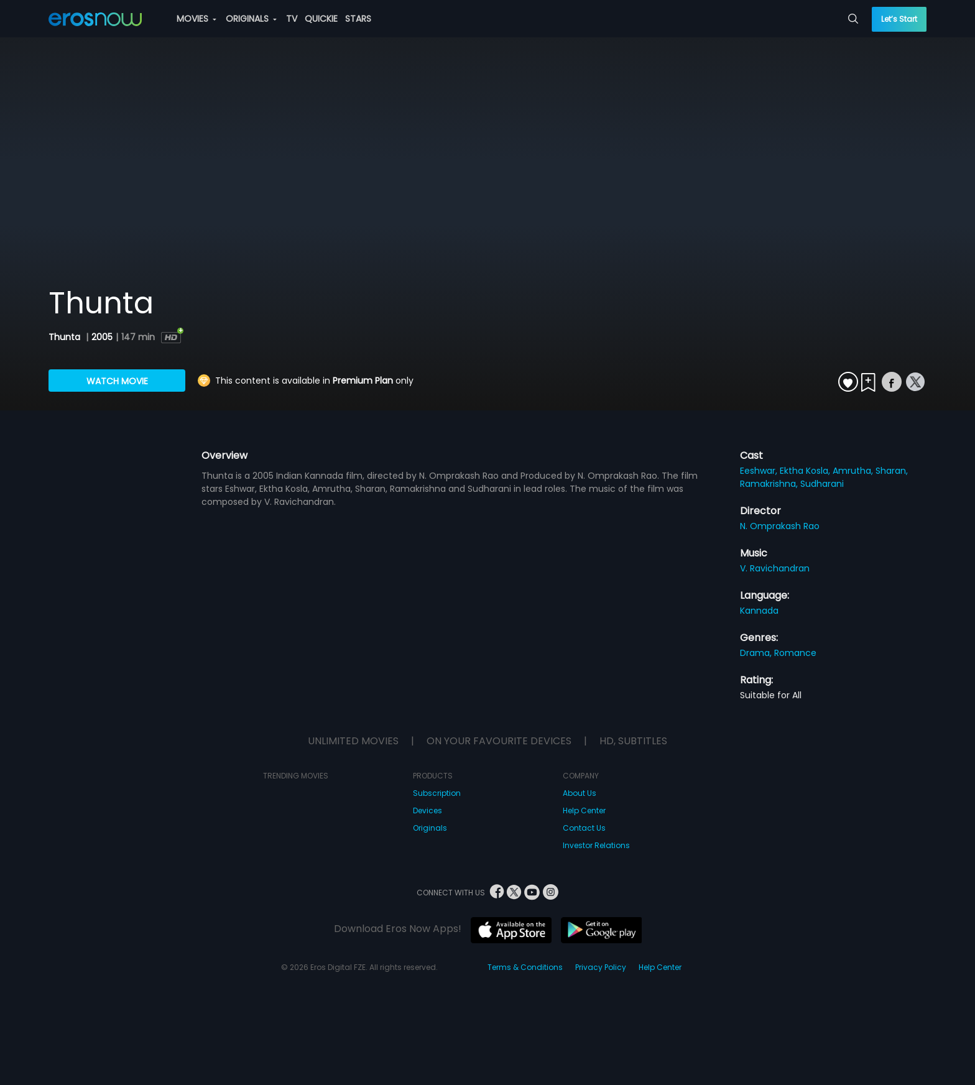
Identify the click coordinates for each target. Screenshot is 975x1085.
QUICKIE (321, 18)
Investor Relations (596, 845)
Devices (427, 810)
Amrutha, (854, 470)
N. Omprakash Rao (780, 526)
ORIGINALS (251, 18)
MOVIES (196, 18)
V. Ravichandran (775, 568)
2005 (102, 337)
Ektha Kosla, (806, 470)
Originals (430, 828)
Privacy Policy (600, 967)
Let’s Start (899, 19)
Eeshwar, (760, 470)
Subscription (437, 793)
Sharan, (892, 470)
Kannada (759, 610)
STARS (358, 18)
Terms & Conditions (525, 967)
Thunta (66, 337)
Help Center (584, 810)
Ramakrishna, (770, 484)
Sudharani (822, 484)
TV (291, 18)
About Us (579, 793)
